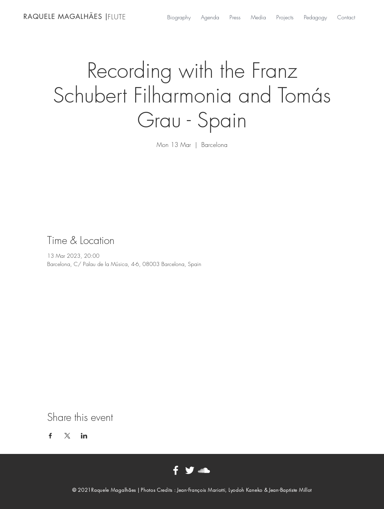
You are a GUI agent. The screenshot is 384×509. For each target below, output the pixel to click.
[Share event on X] (67, 435)
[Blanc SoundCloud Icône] (204, 470)
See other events (192, 182)
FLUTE (117, 16)
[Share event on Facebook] (50, 435)
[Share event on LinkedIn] (84, 435)
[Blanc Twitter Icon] (190, 470)
